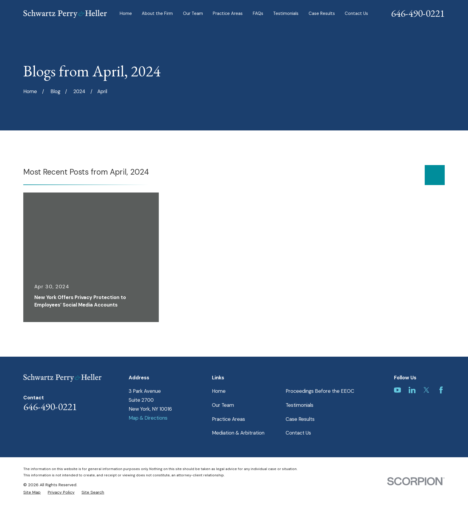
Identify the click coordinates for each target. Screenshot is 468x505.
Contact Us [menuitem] (356, 13)
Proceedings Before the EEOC (320, 391)
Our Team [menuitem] (193, 13)
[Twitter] (426, 390)
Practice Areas (228, 419)
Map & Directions (148, 418)
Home (219, 391)
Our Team (223, 405)
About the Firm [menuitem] (157, 13)
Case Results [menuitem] (322, 13)
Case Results (300, 419)
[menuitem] (32, 492)
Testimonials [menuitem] (285, 13)
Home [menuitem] (126, 13)
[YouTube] (397, 390)
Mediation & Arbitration (238, 432)
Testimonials (299, 405)
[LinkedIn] (412, 390)
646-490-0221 (418, 13)
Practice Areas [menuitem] (228, 13)
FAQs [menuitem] (258, 13)
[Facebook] (441, 390)
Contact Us (298, 432)
